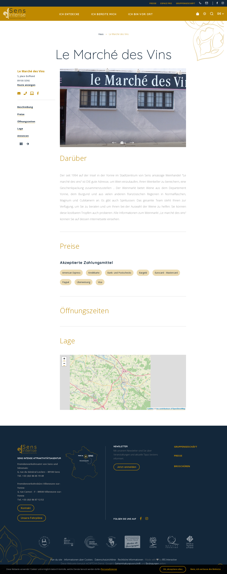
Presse (152, 3)
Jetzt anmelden (126, 466)
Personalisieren (109, 569)
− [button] (64, 363)
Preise (20, 114)
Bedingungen (152, 563)
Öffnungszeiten (26, 121)
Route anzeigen (26, 84)
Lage (20, 128)
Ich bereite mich (103, 14)
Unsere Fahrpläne (31, 518)
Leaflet (150, 409)
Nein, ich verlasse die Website (205, 569)
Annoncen (23, 135)
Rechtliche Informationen (130, 559)
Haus (101, 34)
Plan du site (56, 559)
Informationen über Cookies (78, 559)
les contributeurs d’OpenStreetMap (170, 409)
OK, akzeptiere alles (173, 569)
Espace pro (166, 3)
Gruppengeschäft (185, 3)
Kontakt (26, 508)
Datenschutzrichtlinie (105, 559)
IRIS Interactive (169, 559)
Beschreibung (25, 107)
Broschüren (182, 466)
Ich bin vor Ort (140, 14)
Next (132, 143)
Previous (114, 143)
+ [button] (64, 359)
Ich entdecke (69, 14)
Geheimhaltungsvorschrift (128, 563)
